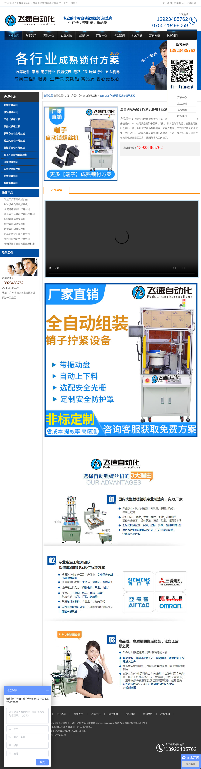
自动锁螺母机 (11, 162)
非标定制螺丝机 (12, 169)
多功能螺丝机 (11, 183)
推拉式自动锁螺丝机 (14, 224)
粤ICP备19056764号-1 (136, 723)
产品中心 (101, 35)
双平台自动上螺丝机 (14, 133)
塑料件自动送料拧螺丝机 (17, 238)
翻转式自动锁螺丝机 (14, 219)
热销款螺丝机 (11, 105)
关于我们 (167, 3)
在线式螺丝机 (11, 176)
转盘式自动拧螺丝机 (14, 140)
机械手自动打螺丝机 (14, 147)
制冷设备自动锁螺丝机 (16, 204)
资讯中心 (48, 35)
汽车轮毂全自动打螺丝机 (17, 234)
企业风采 (66, 35)
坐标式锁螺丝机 (12, 119)
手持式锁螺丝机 (12, 126)
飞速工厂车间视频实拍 (16, 199)
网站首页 (13, 35)
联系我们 (191, 3)
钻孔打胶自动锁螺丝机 (15, 154)
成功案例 (119, 35)
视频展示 (179, 3)
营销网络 (154, 35)
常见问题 (136, 35)
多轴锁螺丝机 (11, 112)
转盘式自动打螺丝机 (14, 229)
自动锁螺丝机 (73, 734)
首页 (66, 95)
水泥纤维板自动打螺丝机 (17, 209)
